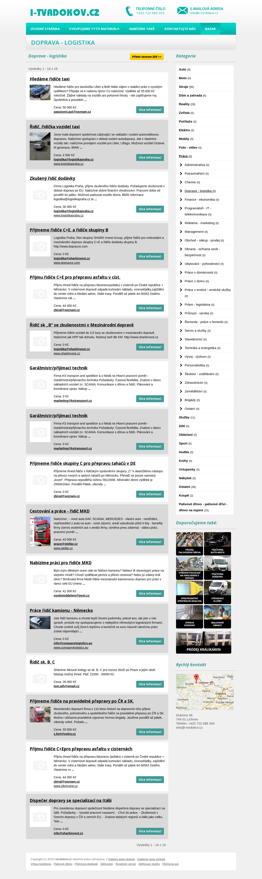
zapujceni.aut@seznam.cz (72, 111)
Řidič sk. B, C (42, 662)
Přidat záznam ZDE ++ (147, 57)
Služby (187, 417)
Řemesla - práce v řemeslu (206, 322)
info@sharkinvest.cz (68, 833)
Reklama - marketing (202, 223)
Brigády (192, 400)
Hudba (186, 452)
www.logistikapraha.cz (69, 164)
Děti (184, 426)
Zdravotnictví (196, 382)
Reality (187, 104)
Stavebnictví (196, 339)
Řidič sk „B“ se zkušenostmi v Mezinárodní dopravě (82, 325)
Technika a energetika (202, 348)
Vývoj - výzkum (198, 356)
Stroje (186, 87)
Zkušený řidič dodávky (52, 178)
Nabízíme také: (142, 28)
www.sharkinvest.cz (67, 353)
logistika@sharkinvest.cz (72, 258)
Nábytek (187, 478)
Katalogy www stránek (151, 859)
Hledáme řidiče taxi (50, 79)
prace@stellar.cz (66, 544)
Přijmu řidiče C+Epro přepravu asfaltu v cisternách (81, 749)
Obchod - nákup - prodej (204, 240)
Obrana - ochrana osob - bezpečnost (202, 252)
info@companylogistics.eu (73, 643)
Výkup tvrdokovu (41, 864)
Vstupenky (189, 469)
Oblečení (188, 434)
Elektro (186, 130)
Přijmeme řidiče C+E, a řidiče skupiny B (69, 230)
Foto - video (190, 147)
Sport (185, 443)
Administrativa (197, 165)
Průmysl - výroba (199, 313)
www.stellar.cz (63, 548)
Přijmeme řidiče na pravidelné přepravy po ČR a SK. (82, 701)
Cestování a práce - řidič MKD (60, 511)
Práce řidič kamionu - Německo (61, 610)
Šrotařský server (125, 864)
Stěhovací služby (149, 864)
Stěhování (106, 864)
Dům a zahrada (192, 95)
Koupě (186, 495)
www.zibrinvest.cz (66, 786)
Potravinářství (197, 173)
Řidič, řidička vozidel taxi (55, 127)
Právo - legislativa (200, 304)
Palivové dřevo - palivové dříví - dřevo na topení (203, 507)
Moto (185, 78)
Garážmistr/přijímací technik (58, 368)
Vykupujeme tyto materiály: (94, 28)
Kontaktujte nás (180, 28)
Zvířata (186, 113)
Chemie (192, 182)
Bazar (210, 28)
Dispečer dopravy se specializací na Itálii (71, 800)
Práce (185, 156)
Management (196, 231)
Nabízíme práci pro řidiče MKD (61, 563)
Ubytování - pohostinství (204, 264)
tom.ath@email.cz (66, 686)
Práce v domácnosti (201, 272)
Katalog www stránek (121, 859)
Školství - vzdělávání (202, 374)
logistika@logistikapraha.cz (74, 159)
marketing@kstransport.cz (73, 400)
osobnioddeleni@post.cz (71, 595)
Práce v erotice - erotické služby (208, 293)
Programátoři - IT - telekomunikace (198, 211)
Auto (185, 69)
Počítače (187, 121)
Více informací (150, 110)
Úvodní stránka (45, 28)
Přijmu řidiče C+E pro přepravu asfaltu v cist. (75, 277)
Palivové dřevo (63, 864)
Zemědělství (196, 391)
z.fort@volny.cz (65, 734)
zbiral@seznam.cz (67, 310)
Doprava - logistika (200, 191)
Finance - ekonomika (202, 199)
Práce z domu (197, 281)
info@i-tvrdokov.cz (204, 13)
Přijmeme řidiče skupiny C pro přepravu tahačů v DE (83, 463)
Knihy (185, 460)
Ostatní (192, 408)
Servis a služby (198, 330)
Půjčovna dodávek (86, 864)
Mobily (186, 139)
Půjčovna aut (170, 864)
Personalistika (197, 365)
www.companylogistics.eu (71, 647)
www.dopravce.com (67, 262)
